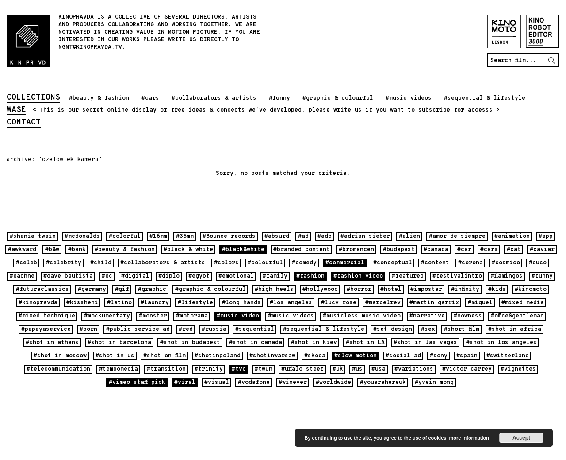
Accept (521, 438)
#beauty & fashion (99, 98)
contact (24, 123)
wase (16, 110)
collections (33, 98)
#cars (150, 98)
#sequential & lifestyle (484, 98)
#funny (279, 98)
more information (469, 438)
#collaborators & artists (214, 98)
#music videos (409, 98)
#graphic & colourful (337, 98)
